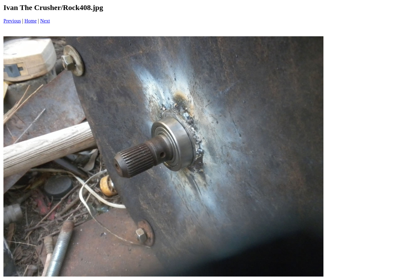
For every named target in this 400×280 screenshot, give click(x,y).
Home (30, 20)
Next (45, 20)
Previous (12, 20)
